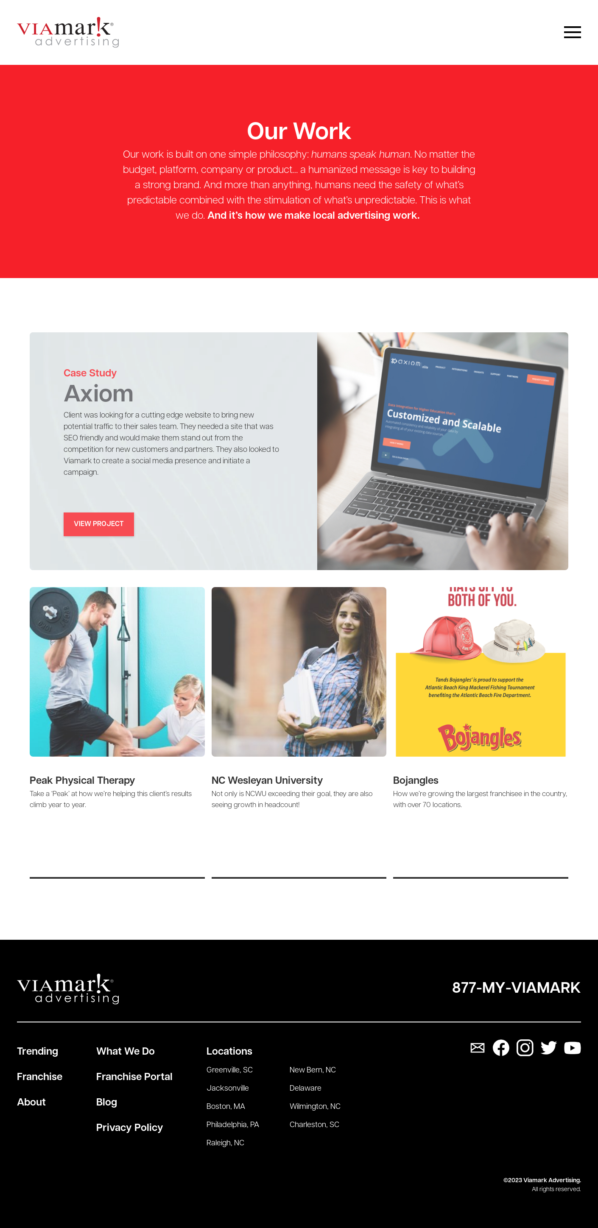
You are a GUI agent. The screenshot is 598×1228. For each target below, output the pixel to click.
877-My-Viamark (516, 989)
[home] (68, 32)
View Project (99, 524)
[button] (572, 32)
